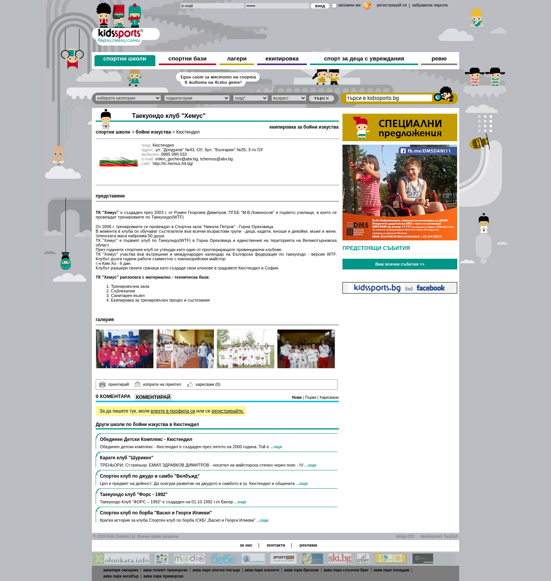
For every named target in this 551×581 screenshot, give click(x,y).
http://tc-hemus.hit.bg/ (173, 163)
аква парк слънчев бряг (346, 570)
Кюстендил (187, 132)
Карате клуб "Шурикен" (126, 457)
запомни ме (349, 5)
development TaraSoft (439, 536)
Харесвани (329, 397)
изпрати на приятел (158, 384)
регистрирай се (392, 5)
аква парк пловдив (391, 570)
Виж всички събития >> (400, 264)
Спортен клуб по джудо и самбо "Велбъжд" (150, 476)
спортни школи (125, 58)
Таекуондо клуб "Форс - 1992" (134, 494)
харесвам (203, 384)
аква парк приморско (163, 576)
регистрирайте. (228, 411)
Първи (311, 397)
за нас (246, 545)
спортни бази (187, 58)
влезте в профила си (173, 411)
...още (276, 446)
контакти (276, 545)
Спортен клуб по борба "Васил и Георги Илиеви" (156, 513)
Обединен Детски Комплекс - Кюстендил (146, 439)
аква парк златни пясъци (216, 570)
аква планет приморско (165, 570)
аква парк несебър (121, 576)
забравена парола (429, 5)
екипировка (282, 58)
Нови (297, 397)
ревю (439, 58)
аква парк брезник (301, 570)
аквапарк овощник (121, 570)
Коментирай (153, 397)
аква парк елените (262, 570)
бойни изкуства (153, 132)
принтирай (114, 385)
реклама (308, 545)
